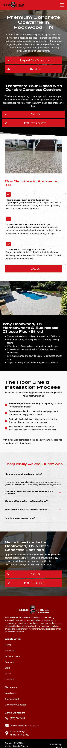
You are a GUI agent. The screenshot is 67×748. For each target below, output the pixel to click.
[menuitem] (33, 634)
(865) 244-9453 (17, 708)
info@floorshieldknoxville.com (24, 715)
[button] (62, 5)
